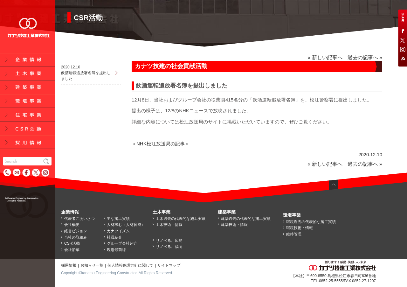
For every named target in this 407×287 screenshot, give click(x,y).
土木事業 (161, 211)
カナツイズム (118, 231)
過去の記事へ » (365, 57)
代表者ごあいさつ (79, 218)
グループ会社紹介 (122, 243)
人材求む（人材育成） (126, 224)
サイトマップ (168, 265)
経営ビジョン (75, 231)
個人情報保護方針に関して (130, 265)
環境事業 (292, 215)
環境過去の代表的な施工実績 (311, 222)
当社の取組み (75, 237)
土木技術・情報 (169, 224)
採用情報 (68, 265)
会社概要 (71, 224)
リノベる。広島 (169, 240)
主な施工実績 (118, 218)
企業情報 (70, 211)
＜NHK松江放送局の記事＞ (161, 143)
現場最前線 (116, 250)
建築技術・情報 (234, 224)
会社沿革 (71, 250)
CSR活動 (72, 243)
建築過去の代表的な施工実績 (246, 218)
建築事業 (227, 211)
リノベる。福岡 (169, 246)
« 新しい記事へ (324, 57)
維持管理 (293, 234)
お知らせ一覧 (91, 265)
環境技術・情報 (299, 228)
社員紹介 (114, 237)
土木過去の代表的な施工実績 (180, 218)
